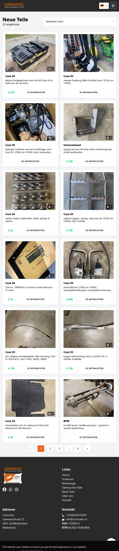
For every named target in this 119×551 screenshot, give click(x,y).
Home (65, 475)
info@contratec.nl (76, 519)
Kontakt (66, 500)
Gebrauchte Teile (72, 487)
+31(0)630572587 (76, 515)
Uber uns (67, 496)
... (69, 448)
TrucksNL (21, 546)
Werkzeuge (68, 483)
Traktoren (68, 479)
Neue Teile (68, 491)
